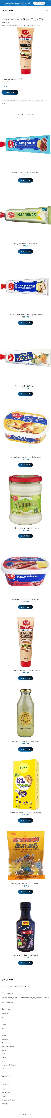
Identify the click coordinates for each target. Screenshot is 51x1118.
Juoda (4, 1021)
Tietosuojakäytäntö (8, 1100)
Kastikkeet (5, 1024)
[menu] (47, 10)
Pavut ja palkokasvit (9, 1065)
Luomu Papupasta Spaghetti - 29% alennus (25, 813)
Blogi (3, 1089)
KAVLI (22, 79)
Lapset (4, 1028)
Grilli (3, 1017)
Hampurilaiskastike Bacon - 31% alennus (25, 670)
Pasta (4, 1061)
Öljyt (3, 1054)
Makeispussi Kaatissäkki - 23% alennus (25, 884)
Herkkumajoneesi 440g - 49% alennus (25, 528)
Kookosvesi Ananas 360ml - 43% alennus (25, 742)
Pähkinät (4, 1058)
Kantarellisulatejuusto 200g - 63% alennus (25, 457)
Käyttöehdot (6, 1096)
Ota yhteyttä (6, 1093)
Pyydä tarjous (39, 3)
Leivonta (5, 1035)
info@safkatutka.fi (8, 1002)
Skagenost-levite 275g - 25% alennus (25, 172)
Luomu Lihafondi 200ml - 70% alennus (25, 955)
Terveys (4, 1072)
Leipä (3, 1032)
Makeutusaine (6, 1043)
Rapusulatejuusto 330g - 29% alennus (25, 599)
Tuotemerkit (15, 79)
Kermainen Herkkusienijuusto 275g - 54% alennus (25, 315)
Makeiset (5, 1039)
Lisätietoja (10, 92)
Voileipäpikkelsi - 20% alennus (25, 386)
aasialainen (5, 1013)
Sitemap (4, 1104)
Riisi (3, 1069)
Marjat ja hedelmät (8, 1047)
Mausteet (5, 1050)
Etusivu (4, 26)
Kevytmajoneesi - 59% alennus (25, 244)
